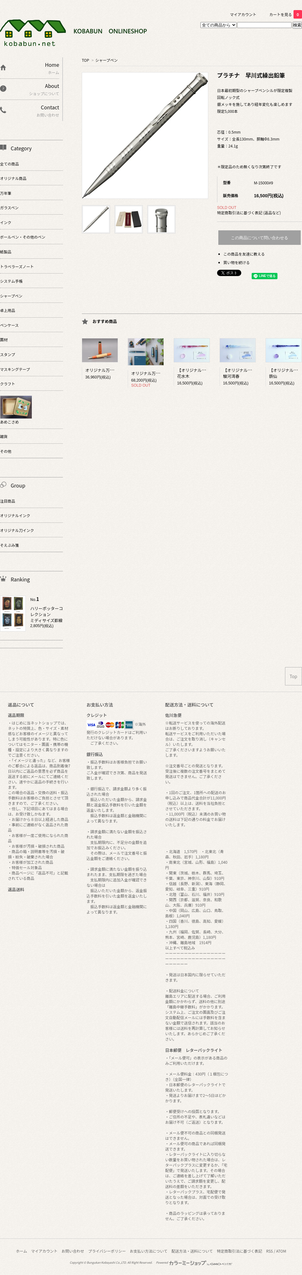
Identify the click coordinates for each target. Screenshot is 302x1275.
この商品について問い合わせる (259, 237)
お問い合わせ (72, 1251)
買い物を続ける (236, 262)
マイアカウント (243, 14)
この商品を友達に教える (244, 254)
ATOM (281, 1251)
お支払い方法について (149, 1251)
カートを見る (285, 14)
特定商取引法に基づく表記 (239, 1251)
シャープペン (106, 60)
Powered (194, 1262)
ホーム (21, 1251)
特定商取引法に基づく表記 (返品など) (249, 212)
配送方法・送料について (192, 1251)
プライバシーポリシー (107, 1251)
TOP (85, 60)
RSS (269, 1251)
